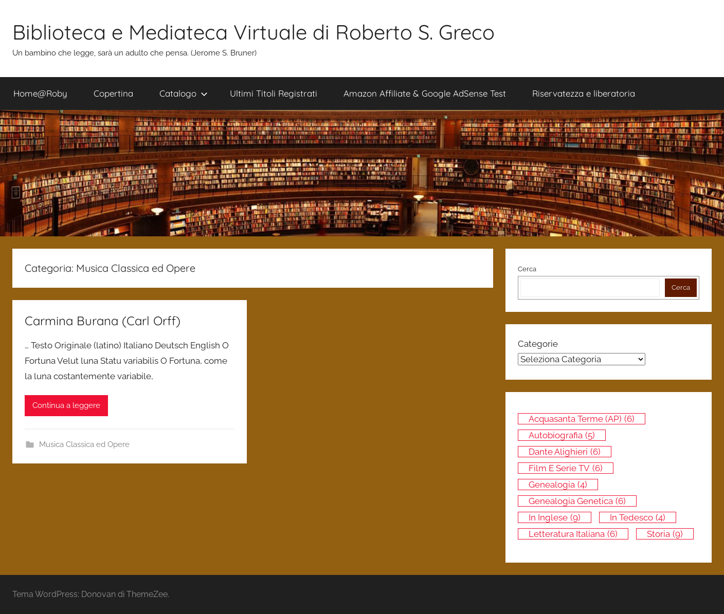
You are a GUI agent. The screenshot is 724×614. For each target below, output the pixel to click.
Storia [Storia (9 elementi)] (665, 534)
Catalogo (183, 93)
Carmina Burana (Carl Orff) (102, 320)
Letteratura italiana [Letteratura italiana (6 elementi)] (573, 534)
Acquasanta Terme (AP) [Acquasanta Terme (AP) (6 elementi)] (582, 419)
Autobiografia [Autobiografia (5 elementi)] (562, 435)
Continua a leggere (66, 405)
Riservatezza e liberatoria (583, 93)
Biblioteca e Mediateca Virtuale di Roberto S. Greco (253, 32)
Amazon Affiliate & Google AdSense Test (424, 93)
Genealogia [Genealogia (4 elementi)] (558, 484)
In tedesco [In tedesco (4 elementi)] (637, 517)
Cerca (527, 269)
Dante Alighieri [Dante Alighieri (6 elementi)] (565, 451)
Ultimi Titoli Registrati (273, 93)
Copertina (113, 93)
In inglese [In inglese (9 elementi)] (555, 517)
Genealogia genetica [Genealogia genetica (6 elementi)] (577, 501)
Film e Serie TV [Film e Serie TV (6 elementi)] (566, 468)
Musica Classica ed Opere (84, 444)
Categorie (538, 344)
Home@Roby (40, 93)
